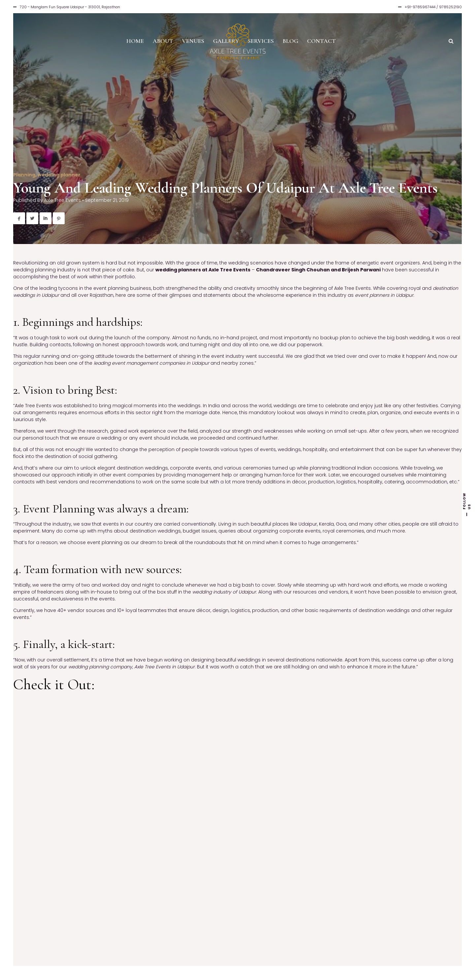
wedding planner (59, 174)
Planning (24, 174)
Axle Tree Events (62, 200)
